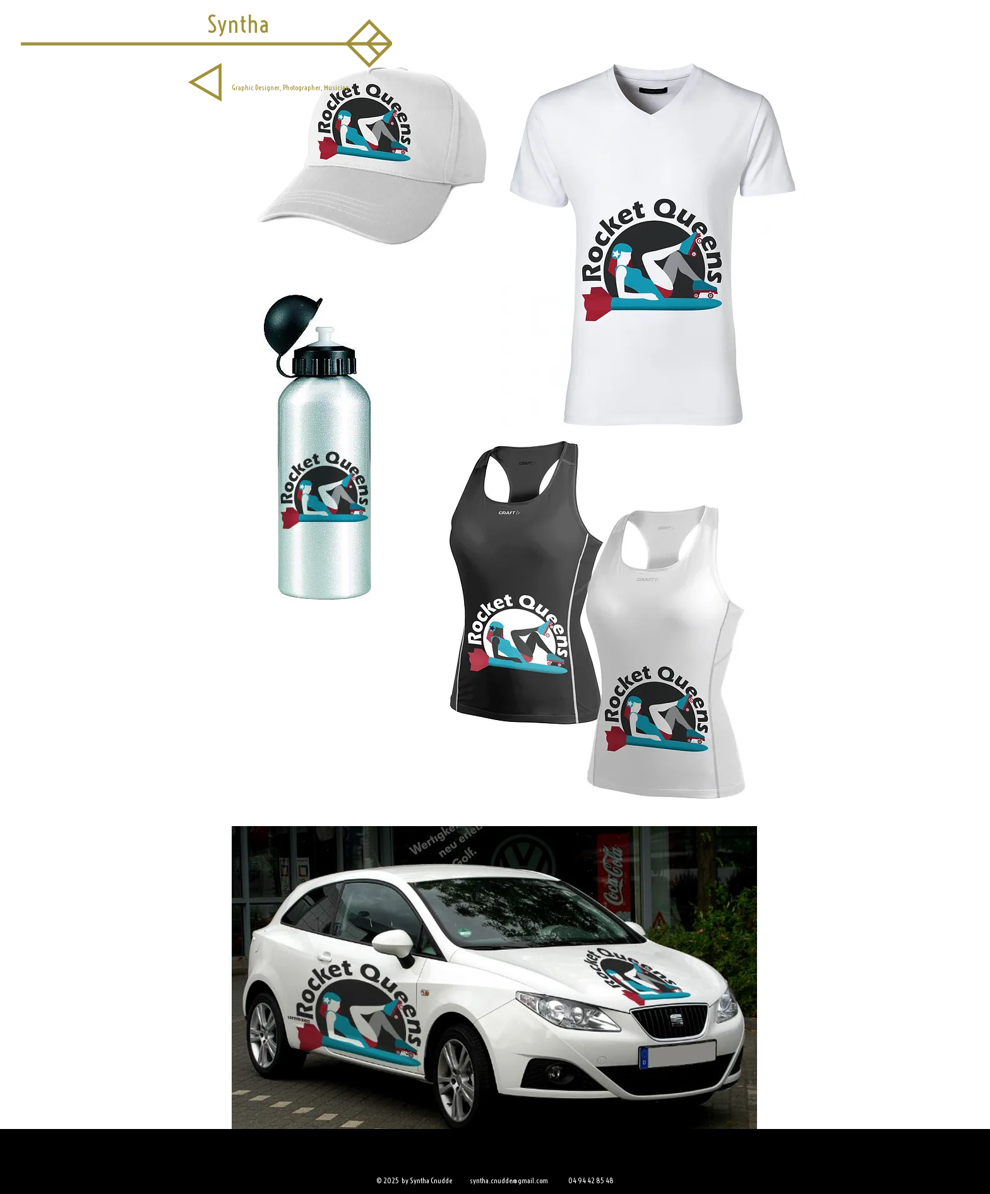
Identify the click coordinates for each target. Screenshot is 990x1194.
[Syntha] (238, 24)
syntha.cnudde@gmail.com (509, 1180)
